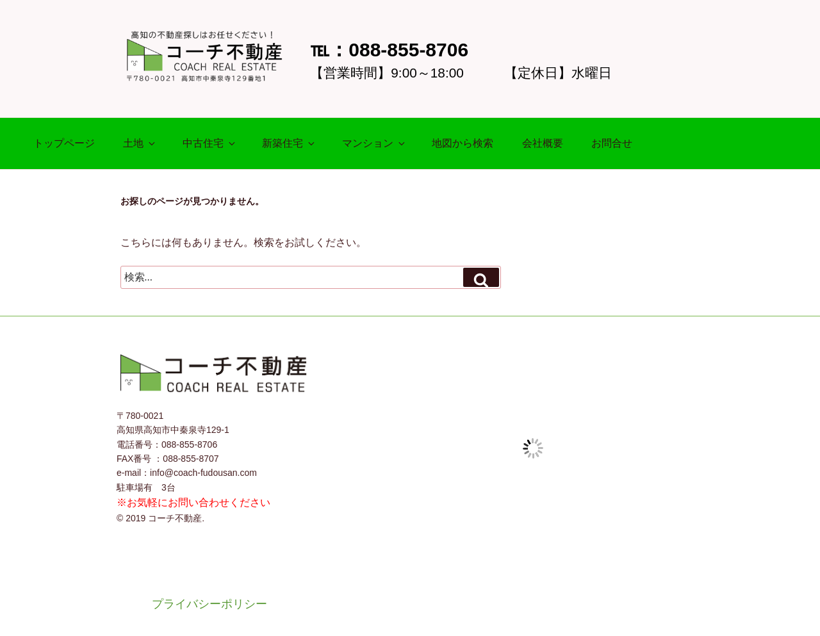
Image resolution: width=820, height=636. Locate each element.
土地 (140, 143)
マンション (374, 143)
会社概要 (542, 143)
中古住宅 (210, 143)
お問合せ (611, 143)
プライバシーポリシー (209, 604)
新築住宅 (289, 143)
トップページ (64, 143)
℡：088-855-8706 (389, 49)
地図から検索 (462, 143)
